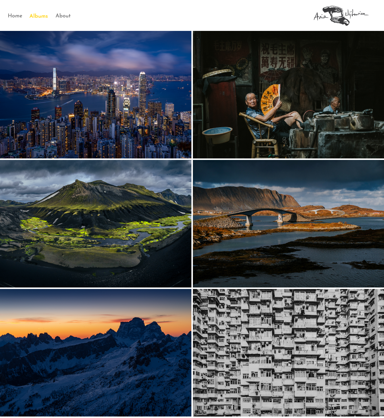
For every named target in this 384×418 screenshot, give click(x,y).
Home (15, 15)
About (63, 15)
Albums (38, 15)
